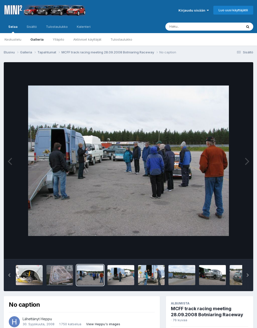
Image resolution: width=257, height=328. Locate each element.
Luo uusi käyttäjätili (233, 10)
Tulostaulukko (121, 39)
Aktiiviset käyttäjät (87, 39)
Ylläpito (58, 39)
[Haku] (194, 27)
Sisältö (32, 27)
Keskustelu (13, 39)
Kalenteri (84, 27)
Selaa (13, 29)
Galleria (37, 39)
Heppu (46, 319)
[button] (9, 275)
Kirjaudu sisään (193, 10)
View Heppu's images (103, 324)
